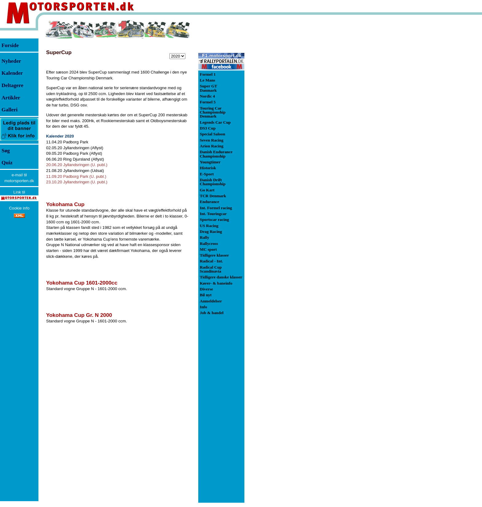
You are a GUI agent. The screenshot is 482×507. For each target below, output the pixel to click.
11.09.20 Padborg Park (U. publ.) (76, 176)
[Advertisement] (276, 112)
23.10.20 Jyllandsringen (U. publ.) (76, 182)
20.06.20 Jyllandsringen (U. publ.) (76, 164)
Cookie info (19, 208)
